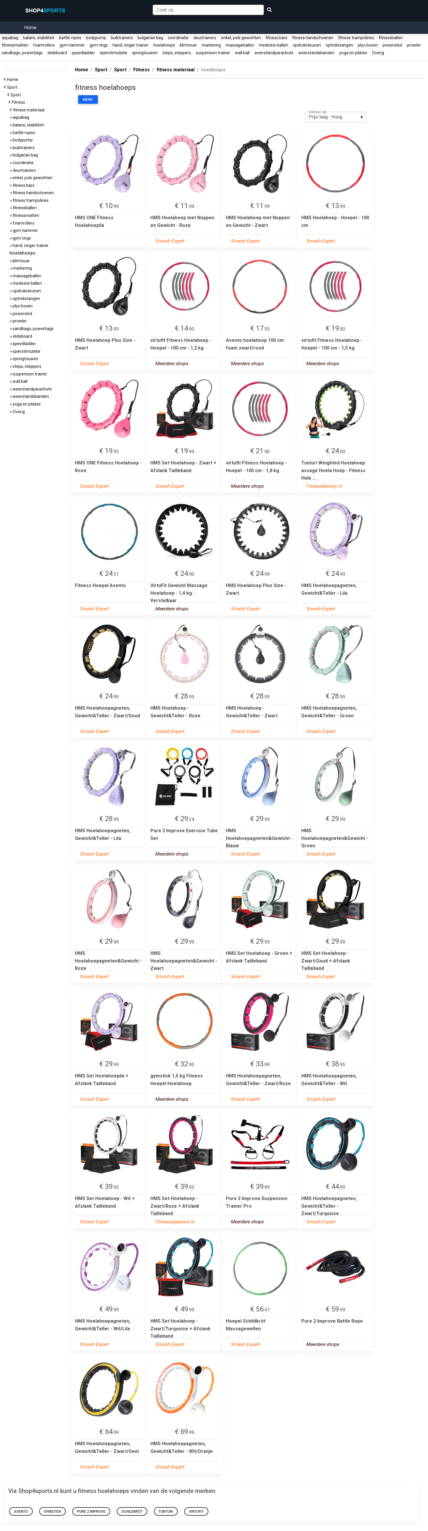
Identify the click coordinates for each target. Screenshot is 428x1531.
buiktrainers (122, 37)
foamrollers (44, 45)
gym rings (99, 45)
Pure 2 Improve (91, 1511)
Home (30, 27)
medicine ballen (273, 45)
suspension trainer (213, 52)
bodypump (96, 37)
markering (211, 45)
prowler (414, 45)
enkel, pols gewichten (241, 37)
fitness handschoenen (312, 37)
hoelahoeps (164, 45)
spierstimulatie (113, 52)
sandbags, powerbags (22, 52)
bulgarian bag (150, 37)
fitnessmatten (15, 45)
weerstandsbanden (316, 52)
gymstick (52, 1511)
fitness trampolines (356, 37)
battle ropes (70, 37)
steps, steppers (177, 52)
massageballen (240, 45)
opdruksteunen (307, 45)
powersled (392, 45)
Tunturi (166, 1511)
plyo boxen (368, 45)
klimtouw (188, 45)
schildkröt (132, 1511)
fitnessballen (390, 37)
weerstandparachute (274, 52)
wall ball (242, 52)
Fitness (19, 102)
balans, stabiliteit (38, 37)
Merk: (88, 100)
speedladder (83, 52)
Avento (21, 1511)
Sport (13, 87)
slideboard (57, 52)
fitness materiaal (29, 110)
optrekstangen (339, 45)
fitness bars (276, 37)
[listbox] (335, 117)
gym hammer (72, 45)
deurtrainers (205, 37)
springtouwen (144, 52)
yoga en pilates (353, 52)
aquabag (10, 37)
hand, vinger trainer (130, 45)
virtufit (196, 1511)
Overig (378, 52)
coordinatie (178, 37)
